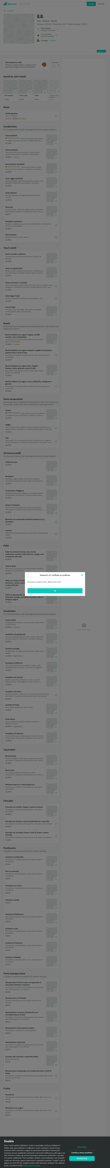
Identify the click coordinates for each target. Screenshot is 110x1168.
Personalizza (82, 1147)
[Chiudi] (82, 575)
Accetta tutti (82, 1158)
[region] (55, 1152)
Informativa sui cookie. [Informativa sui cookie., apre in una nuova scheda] (31, 1165)
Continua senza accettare (81, 1153)
